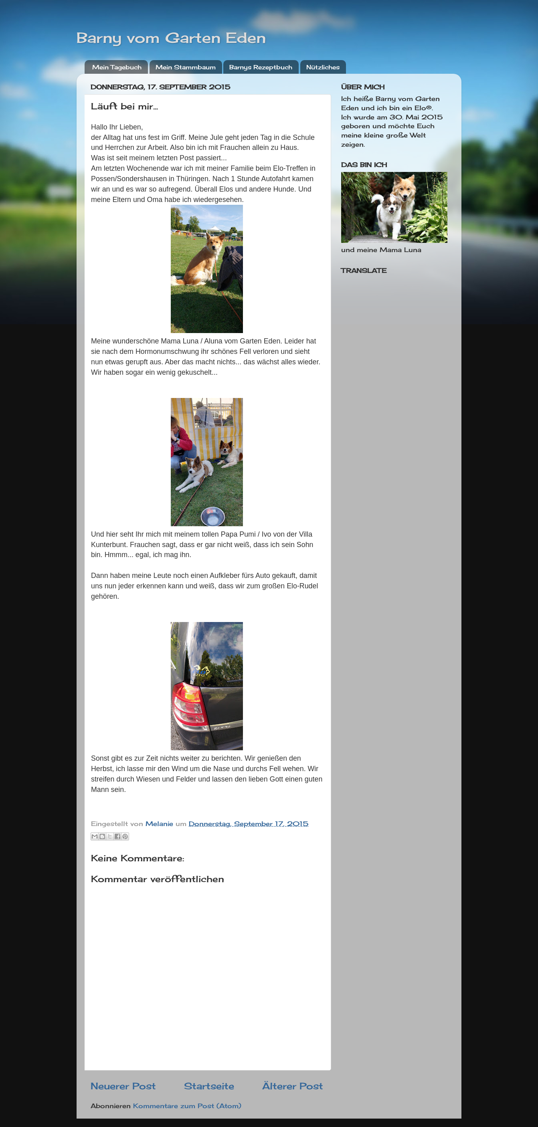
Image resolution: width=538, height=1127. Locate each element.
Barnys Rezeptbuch (260, 67)
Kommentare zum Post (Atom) (187, 1106)
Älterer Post (292, 1086)
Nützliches (323, 67)
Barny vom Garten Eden (171, 37)
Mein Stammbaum (186, 67)
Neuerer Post (123, 1086)
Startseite (209, 1086)
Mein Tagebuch (117, 67)
